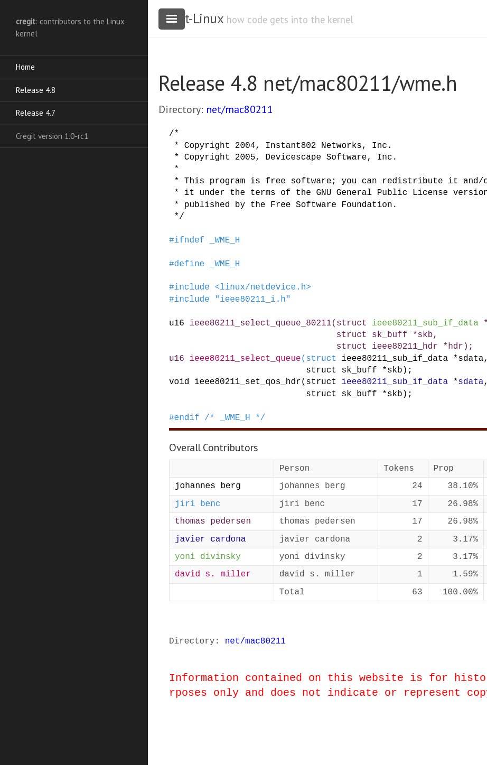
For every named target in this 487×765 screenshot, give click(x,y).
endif (187, 418)
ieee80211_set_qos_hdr (247, 382)
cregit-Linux (190, 18)
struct (351, 323)
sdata (470, 359)
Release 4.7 (35, 113)
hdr (455, 346)
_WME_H (225, 240)
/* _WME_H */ (234, 418)
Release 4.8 (35, 90)
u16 (176, 323)
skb (425, 335)
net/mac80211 (239, 109)
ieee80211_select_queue (245, 359)
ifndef (189, 240)
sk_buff (389, 335)
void (179, 382)
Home (25, 67)
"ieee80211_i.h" (252, 299)
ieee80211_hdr (405, 346)
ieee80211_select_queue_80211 (260, 323)
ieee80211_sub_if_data (425, 323)
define (189, 264)
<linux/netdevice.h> (262, 287)
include (192, 287)
